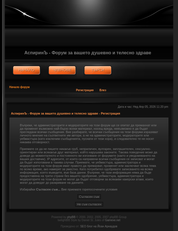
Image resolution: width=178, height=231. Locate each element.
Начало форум (19, 87)
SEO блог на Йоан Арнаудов (98, 226)
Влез (102, 90)
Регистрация (85, 90)
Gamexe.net (112, 220)
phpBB (71, 217)
